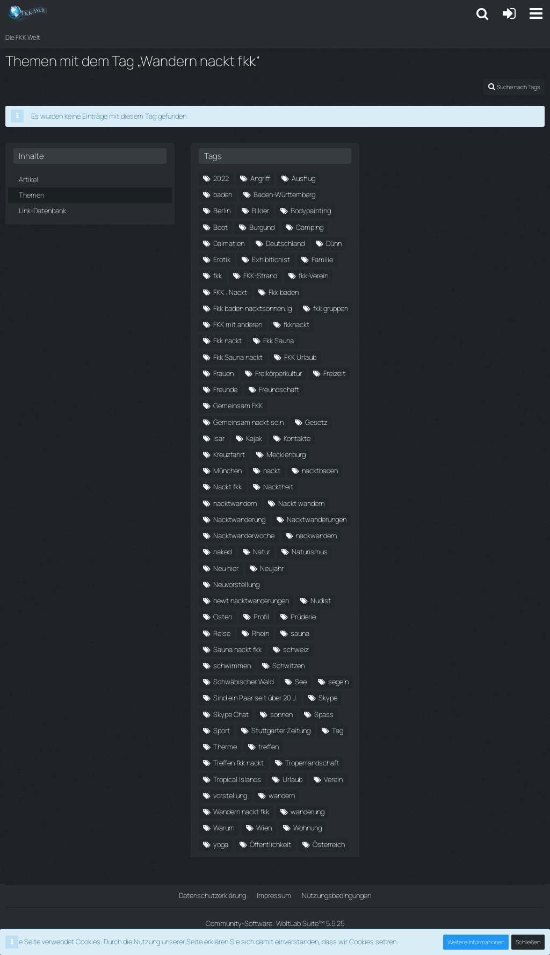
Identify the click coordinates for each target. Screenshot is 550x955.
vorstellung (230, 795)
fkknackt (296, 324)
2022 (221, 178)
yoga (220, 844)
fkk (217, 275)
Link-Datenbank (42, 210)
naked (222, 551)
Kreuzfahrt (229, 454)
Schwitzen (288, 665)
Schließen (528, 942)
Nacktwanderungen (316, 519)
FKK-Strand (260, 275)
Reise (221, 633)
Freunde (225, 389)
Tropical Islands (237, 779)
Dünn (334, 243)
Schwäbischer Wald (243, 681)
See (301, 681)
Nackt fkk (227, 486)
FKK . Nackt (230, 292)
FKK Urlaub (300, 357)
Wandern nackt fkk (241, 811)
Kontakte (297, 438)
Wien (264, 828)
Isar (219, 438)
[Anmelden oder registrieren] (509, 13)
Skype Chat (231, 714)
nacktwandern (235, 503)
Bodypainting (311, 210)
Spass (324, 714)
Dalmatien (228, 243)
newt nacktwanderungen (251, 600)
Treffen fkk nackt (238, 763)
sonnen (281, 714)
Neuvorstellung (236, 584)
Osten (222, 616)
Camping (309, 227)
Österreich (329, 844)
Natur (261, 551)
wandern (282, 795)
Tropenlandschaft (312, 763)
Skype (328, 698)
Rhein (260, 633)
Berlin (221, 210)
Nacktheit (278, 486)
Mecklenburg (286, 454)
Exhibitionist (271, 259)
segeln (338, 681)
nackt (271, 470)
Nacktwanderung (239, 519)
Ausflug (303, 178)
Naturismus (310, 551)
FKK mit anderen (237, 324)
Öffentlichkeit (270, 844)
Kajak (254, 438)
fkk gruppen (330, 308)
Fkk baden (284, 292)
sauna (300, 633)
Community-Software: (275, 923)
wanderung (307, 811)
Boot (220, 227)
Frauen (223, 373)
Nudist (320, 600)
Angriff (260, 178)
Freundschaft (279, 389)
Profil (261, 616)
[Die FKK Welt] (26, 13)
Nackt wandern (301, 503)
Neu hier (225, 568)
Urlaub (292, 779)
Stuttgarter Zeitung (280, 730)
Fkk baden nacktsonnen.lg (252, 308)
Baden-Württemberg (284, 194)
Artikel (28, 179)
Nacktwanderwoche (243, 535)
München (227, 470)
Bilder (260, 210)
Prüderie (303, 616)
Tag (337, 730)
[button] (536, 13)
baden (222, 194)
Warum (224, 828)
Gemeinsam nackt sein (248, 422)
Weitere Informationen (475, 942)
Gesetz (316, 422)
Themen (31, 195)
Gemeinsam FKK (238, 405)
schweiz (296, 649)
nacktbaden (320, 470)
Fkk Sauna (278, 340)
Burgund (261, 227)
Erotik (221, 259)
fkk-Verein (313, 275)
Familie (322, 259)
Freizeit (334, 373)
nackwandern (316, 535)
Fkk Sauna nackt (238, 357)
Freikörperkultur (278, 373)
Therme (225, 746)
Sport (221, 730)
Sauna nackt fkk (237, 649)
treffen (268, 746)
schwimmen (232, 665)
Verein (333, 779)
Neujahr (272, 568)
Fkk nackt (227, 340)
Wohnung (307, 828)
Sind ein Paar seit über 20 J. (255, 698)
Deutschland (285, 243)
